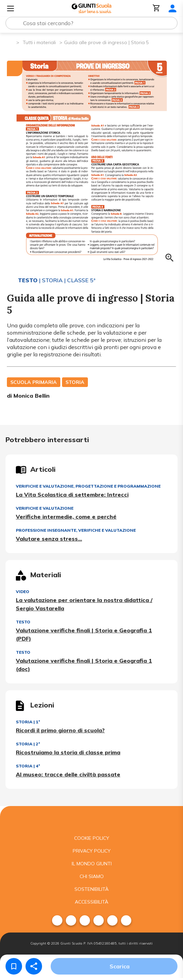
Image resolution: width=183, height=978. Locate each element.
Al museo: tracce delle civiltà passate (68, 774)
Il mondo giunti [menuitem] (92, 863)
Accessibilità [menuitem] (91, 902)
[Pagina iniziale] (10, 42)
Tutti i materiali (39, 42)
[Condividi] (34, 966)
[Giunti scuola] (91, 819)
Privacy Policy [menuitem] (92, 851)
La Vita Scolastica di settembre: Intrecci (72, 494)
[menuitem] (57, 920)
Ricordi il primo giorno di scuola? (60, 730)
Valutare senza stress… (49, 538)
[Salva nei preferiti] (14, 966)
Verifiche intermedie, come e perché (66, 516)
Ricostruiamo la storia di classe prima (68, 752)
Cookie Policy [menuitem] (91, 838)
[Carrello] (156, 8)
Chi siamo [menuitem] (92, 876)
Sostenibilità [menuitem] (91, 889)
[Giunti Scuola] (91, 8)
